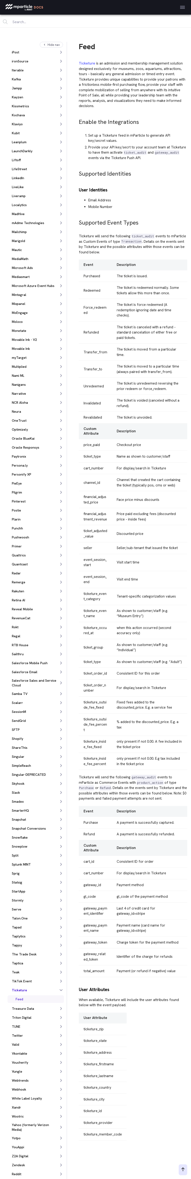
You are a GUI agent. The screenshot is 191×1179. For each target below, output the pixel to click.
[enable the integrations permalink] (77, 121)
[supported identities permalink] (77, 172)
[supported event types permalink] (77, 221)
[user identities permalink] (77, 189)
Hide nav (51, 45)
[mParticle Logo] (24, 7)
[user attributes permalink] (77, 989)
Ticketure (87, 63)
